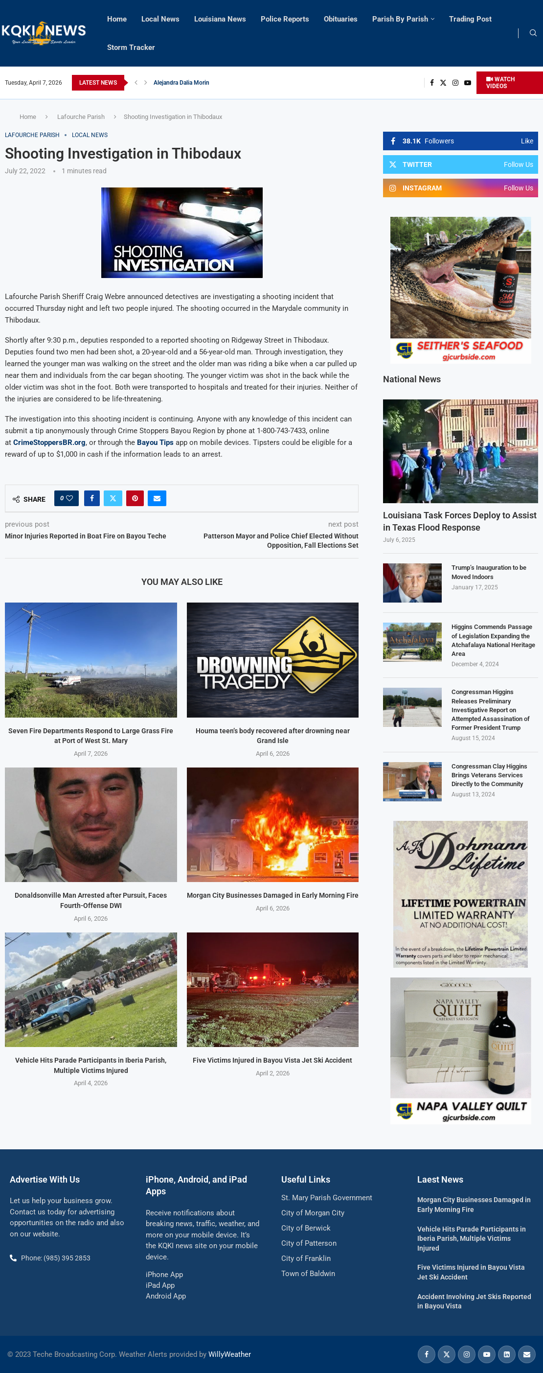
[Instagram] (455, 83)
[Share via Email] (157, 498)
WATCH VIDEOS (500, 83)
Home (117, 19)
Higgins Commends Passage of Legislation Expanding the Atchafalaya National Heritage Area (493, 640)
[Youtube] (468, 83)
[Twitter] (443, 83)
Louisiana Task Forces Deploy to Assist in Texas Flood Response (460, 521)
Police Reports (285, 19)
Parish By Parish (400, 19)
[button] (136, 83)
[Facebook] (432, 83)
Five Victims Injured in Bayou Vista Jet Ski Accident (272, 1060)
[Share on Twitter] (113, 498)
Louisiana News (220, 19)
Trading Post (470, 19)
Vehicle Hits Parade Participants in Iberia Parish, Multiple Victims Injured (471, 1238)
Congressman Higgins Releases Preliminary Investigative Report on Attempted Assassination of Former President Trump (491, 709)
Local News (160, 19)
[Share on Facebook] (92, 498)
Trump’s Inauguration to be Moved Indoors (489, 572)
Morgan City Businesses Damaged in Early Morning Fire (273, 895)
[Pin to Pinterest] (135, 498)
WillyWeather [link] (229, 1354)
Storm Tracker (131, 47)
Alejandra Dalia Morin (181, 82)
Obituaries (341, 19)
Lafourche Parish (81, 116)
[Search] (533, 33)
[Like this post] (69, 498)
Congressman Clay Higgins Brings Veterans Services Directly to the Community (489, 775)
